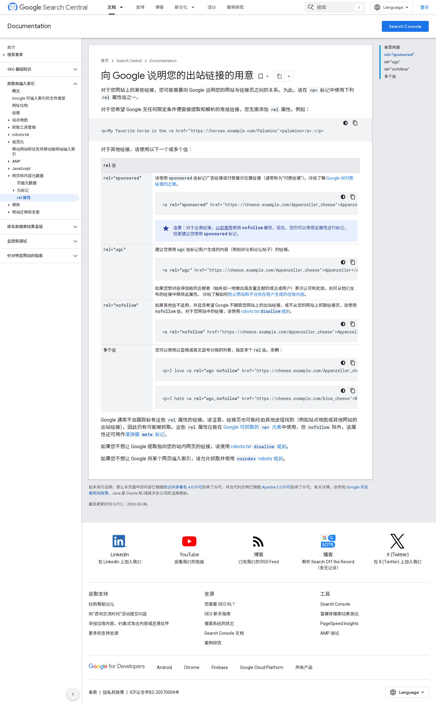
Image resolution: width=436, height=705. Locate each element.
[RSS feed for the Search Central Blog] (259, 546)
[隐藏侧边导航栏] (73, 694)
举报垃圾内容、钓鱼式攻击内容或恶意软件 (129, 623)
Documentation (29, 26)
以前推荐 (224, 227)
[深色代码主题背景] (345, 123)
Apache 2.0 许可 (276, 487)
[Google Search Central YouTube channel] (189, 546)
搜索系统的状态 (219, 623)
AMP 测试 (329, 633)
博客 (159, 7)
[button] (39, 54)
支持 (140, 7)
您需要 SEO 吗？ (220, 604)
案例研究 (235, 7)
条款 (93, 692)
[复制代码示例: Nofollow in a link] (353, 324)
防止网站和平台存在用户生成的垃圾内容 (266, 294)
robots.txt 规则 (265, 311)
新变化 (181, 7)
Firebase (220, 667)
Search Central (53, 7)
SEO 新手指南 (217, 613)
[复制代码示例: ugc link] (353, 262)
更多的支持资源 (103, 633)
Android (164, 667)
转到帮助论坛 (101, 604)
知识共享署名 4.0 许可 (183, 487)
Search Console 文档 (224, 633)
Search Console (405, 26)
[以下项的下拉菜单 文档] (123, 7)
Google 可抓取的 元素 (252, 427)
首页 (105, 60)
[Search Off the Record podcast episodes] (328, 546)
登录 (424, 7)
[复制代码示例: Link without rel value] (355, 123)
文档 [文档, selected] (111, 7)
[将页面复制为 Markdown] (279, 76)
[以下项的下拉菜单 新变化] (194, 7)
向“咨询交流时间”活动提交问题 (118, 613)
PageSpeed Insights (339, 623)
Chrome (192, 667)
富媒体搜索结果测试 (339, 613)
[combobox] (335, 7)
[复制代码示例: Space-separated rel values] (353, 363)
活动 (211, 7)
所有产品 (304, 667)
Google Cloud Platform (261, 667)
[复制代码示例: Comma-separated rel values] (353, 391)
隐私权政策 (113, 692)
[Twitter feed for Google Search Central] (397, 546)
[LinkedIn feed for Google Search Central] (120, 546)
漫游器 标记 (145, 434)
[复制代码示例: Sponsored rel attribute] (353, 197)
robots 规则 (259, 458)
